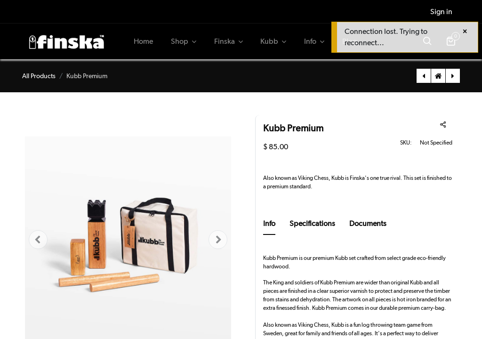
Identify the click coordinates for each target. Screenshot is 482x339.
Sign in (441, 11)
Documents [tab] (367, 223)
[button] (38, 240)
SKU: (406, 142)
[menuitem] (144, 41)
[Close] (465, 31)
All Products (39, 76)
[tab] (269, 226)
